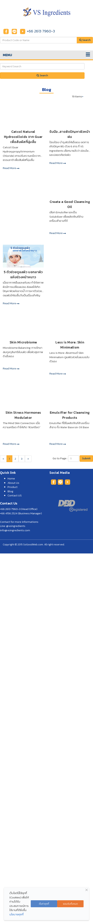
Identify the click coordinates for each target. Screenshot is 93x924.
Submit (86, 458)
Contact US (15, 495)
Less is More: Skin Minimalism (69, 345)
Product (13, 487)
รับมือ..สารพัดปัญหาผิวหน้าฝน (69, 134)
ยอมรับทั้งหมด (70, 904)
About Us (13, 483)
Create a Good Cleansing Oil (70, 204)
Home (11, 478)
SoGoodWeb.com (33, 544)
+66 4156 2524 (8, 513)
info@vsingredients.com (15, 530)
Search (42, 75)
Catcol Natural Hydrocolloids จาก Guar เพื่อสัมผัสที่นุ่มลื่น (23, 136)
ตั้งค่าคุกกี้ (44, 904)
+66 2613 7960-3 (41, 31)
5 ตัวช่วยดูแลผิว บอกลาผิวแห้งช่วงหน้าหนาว (23, 274)
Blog (10, 491)
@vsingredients (15, 526)
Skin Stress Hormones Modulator (23, 415)
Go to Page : (60, 458)
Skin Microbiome (23, 342)
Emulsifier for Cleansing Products (70, 415)
